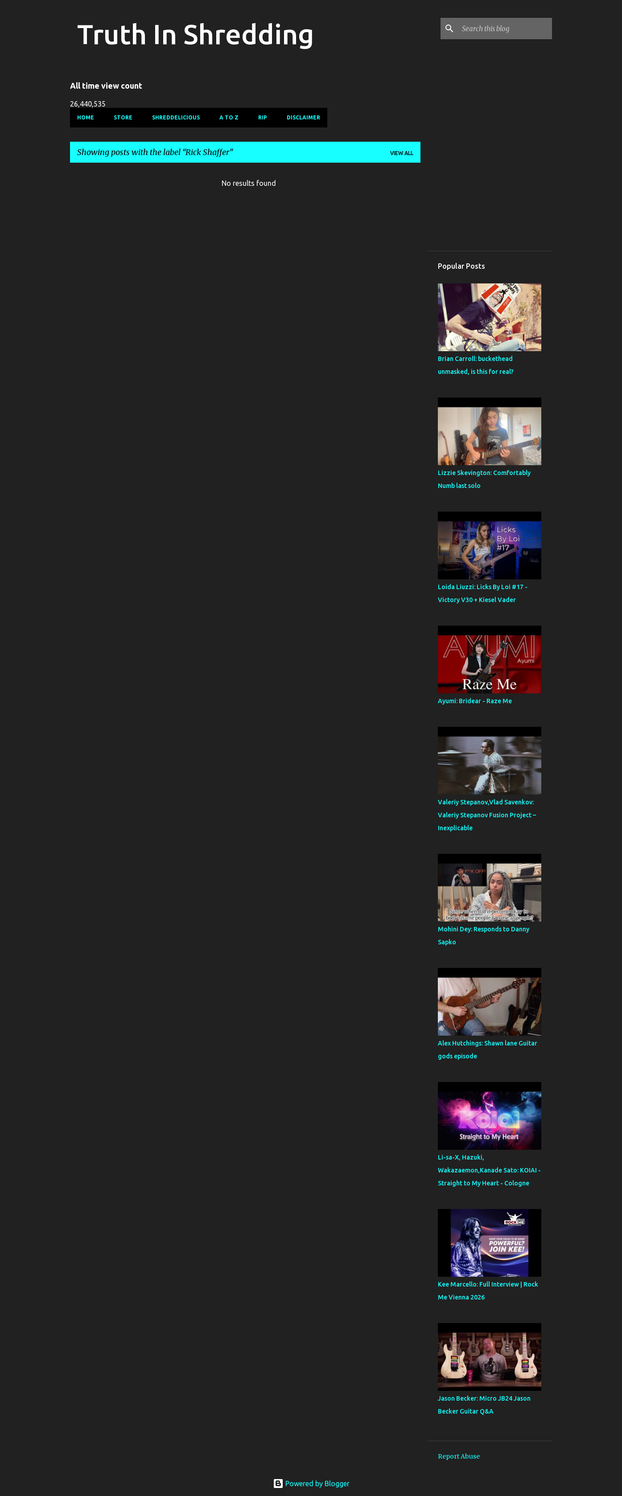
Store (123, 117)
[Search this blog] (505, 28)
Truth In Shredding (195, 33)
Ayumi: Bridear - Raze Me (475, 701)
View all (401, 153)
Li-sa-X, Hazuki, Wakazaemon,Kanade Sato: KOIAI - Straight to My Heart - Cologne (489, 1170)
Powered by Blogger (311, 1484)
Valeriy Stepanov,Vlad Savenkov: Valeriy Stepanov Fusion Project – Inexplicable (487, 815)
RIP (262, 117)
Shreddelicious (176, 117)
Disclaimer (303, 117)
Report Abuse (459, 1456)
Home (85, 117)
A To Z (229, 117)
